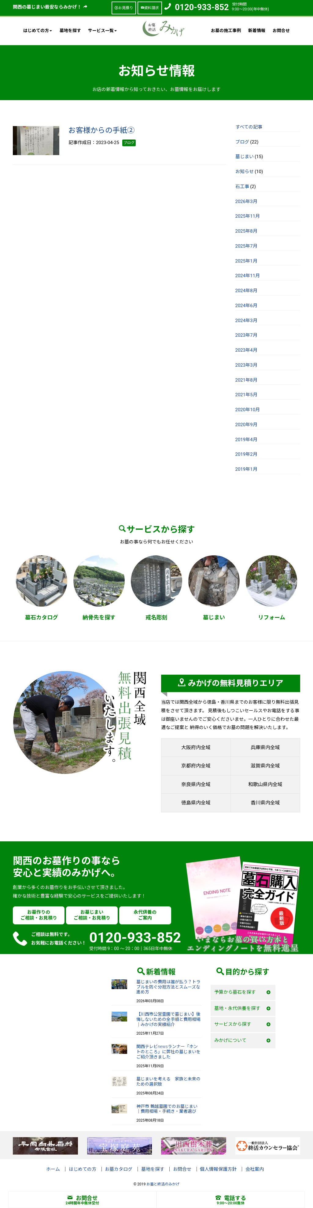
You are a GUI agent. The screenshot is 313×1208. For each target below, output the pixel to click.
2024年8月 (246, 290)
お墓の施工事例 (226, 30)
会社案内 (254, 1169)
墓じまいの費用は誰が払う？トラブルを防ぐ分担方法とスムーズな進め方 (168, 987)
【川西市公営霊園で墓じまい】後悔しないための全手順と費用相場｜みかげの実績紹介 (168, 1019)
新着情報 (256, 30)
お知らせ (244, 171)
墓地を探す (70, 30)
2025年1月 (246, 261)
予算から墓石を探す (235, 992)
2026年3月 (246, 201)
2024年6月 (246, 305)
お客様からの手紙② (101, 130)
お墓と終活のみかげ (162, 1184)
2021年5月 (246, 394)
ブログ (242, 142)
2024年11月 (247, 275)
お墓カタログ (118, 1169)
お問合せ (281, 30)
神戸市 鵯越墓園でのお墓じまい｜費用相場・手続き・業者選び (166, 1109)
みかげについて (230, 1040)
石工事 (242, 186)
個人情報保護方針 (218, 1169)
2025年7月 (246, 246)
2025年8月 (246, 231)
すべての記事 (248, 127)
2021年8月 (246, 380)
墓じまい (244, 156)
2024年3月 (246, 320)
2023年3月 (246, 365)
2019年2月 (246, 454)
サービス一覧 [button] (102, 30)
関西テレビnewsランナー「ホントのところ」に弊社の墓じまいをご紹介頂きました (168, 1051)
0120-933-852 (202, 7)
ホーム (53, 1169)
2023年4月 (246, 350)
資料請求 (150, 8)
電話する (230, 1198)
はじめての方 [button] (37, 30)
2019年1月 (246, 469)
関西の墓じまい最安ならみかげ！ (50, 7)
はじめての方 (82, 1169)
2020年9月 (246, 424)
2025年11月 (247, 216)
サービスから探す (232, 1024)
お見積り (124, 8)
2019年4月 (246, 439)
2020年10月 (247, 409)
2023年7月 (246, 335)
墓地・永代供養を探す (237, 1008)
